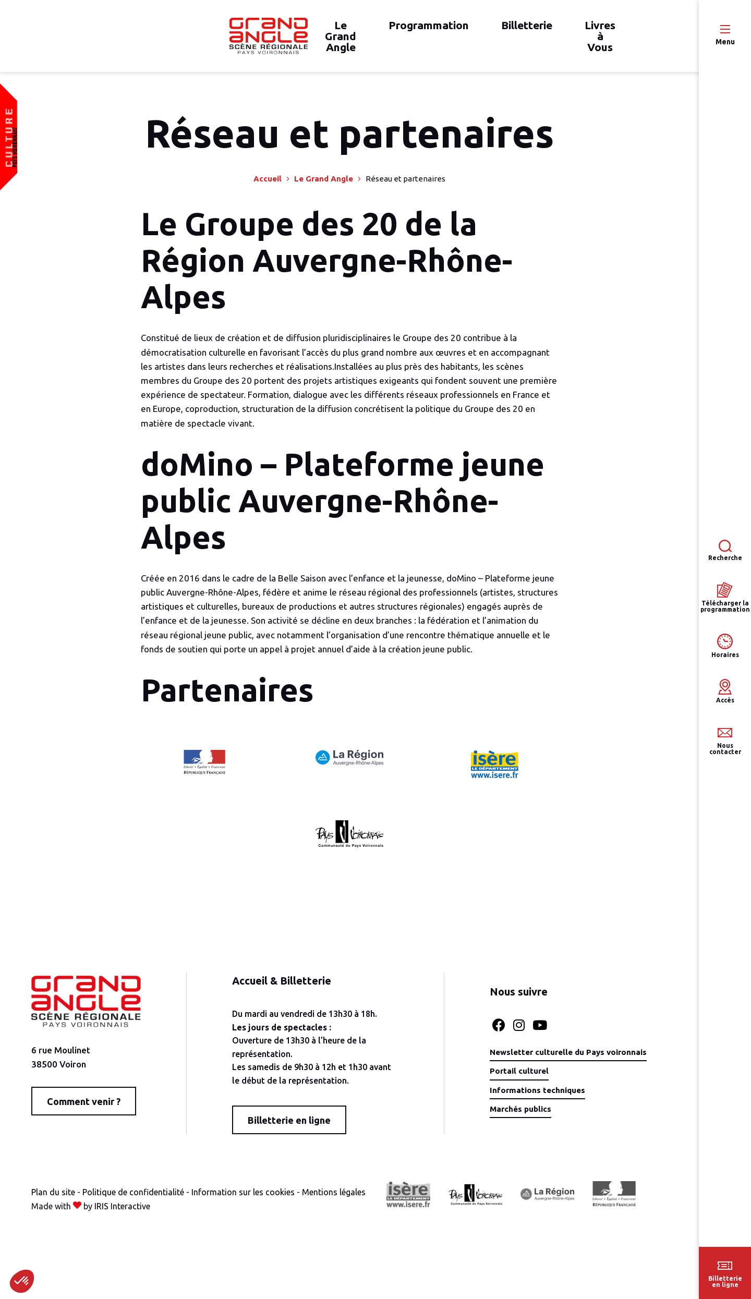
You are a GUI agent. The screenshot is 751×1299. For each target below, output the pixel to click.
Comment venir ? (83, 1107)
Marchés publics (510, 1115)
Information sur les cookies (243, 1198)
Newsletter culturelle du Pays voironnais (562, 1057)
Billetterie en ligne (282, 1126)
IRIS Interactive (122, 1212)
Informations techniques (528, 1096)
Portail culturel (508, 1077)
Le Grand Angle (323, 184)
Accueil (267, 184)
